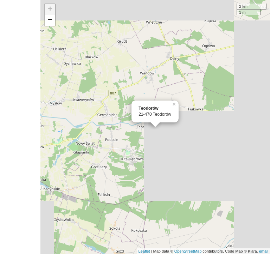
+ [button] (50, 9)
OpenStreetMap (188, 251)
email (263, 251)
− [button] (50, 20)
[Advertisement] (20, 127)
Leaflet (144, 251)
